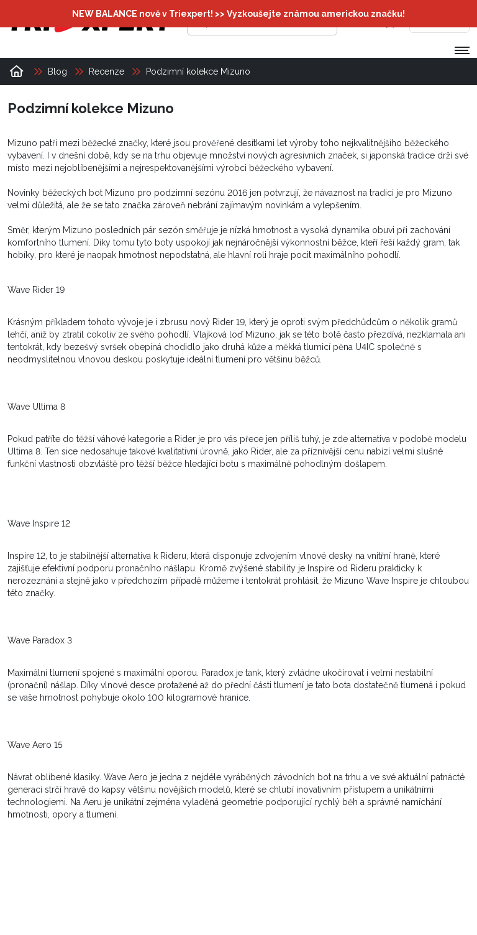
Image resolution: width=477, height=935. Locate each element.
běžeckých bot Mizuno (88, 193)
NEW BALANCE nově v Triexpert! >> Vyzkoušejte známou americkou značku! (238, 14)
